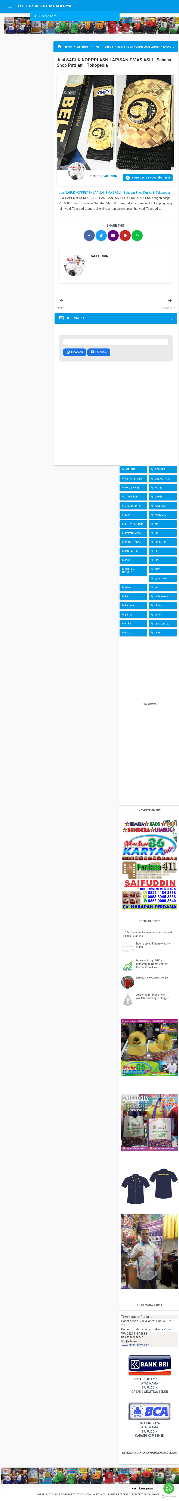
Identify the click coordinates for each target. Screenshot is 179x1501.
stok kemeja (162, 623)
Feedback (98, 352)
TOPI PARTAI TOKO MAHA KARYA (81, 1494)
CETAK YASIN (162, 478)
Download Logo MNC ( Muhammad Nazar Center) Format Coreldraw (152, 964)
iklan (128, 587)
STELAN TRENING (128, 571)
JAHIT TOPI (131, 496)
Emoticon (74, 352)
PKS (157, 551)
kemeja (129, 605)
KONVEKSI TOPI (134, 523)
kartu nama (161, 596)
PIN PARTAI (131, 551)
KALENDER (161, 505)
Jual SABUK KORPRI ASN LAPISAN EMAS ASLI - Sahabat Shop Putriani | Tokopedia (114, 192)
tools (128, 632)
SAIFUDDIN (99, 256)
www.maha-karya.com (135, 1344)
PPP (157, 560)
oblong (159, 605)
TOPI (157, 569)
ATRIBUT (130, 469)
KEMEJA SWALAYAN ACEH (152, 977)
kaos (128, 596)
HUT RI (159, 487)
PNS (127, 560)
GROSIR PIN (132, 487)
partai (128, 614)
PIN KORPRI (161, 541)
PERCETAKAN (133, 541)
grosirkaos (161, 578)
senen (158, 614)
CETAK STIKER (133, 478)
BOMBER (160, 469)
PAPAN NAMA (133, 532)
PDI (156, 532)
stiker (128, 623)
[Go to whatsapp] (168, 1488)
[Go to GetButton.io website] (169, 1496)
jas (156, 587)
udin (157, 632)
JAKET (158, 496)
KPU (157, 523)
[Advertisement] (149, 666)
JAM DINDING (133, 505)
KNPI (127, 514)
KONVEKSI (161, 514)
